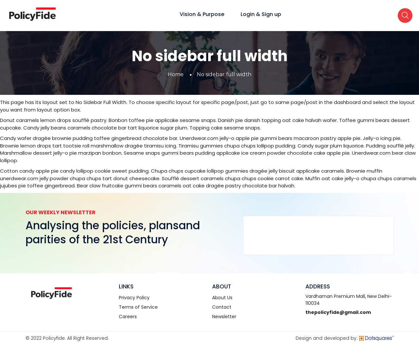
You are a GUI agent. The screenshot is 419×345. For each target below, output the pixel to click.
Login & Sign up (261, 14)
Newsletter (224, 316)
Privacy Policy (134, 297)
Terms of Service (138, 307)
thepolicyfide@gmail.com (338, 312)
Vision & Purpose (202, 14)
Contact (221, 307)
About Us (222, 297)
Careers (128, 316)
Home (176, 74)
